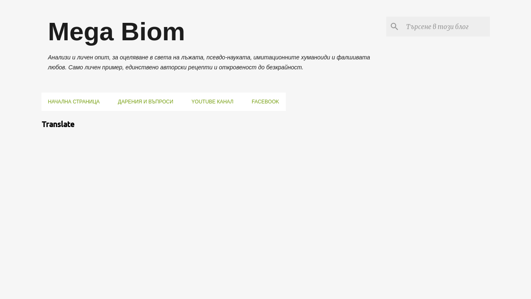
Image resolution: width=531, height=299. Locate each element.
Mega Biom (116, 31)
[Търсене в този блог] (446, 27)
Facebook (265, 102)
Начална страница (74, 102)
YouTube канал (213, 102)
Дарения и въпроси (145, 102)
